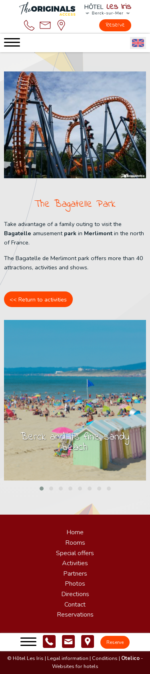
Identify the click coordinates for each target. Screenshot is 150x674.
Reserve (115, 25)
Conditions (105, 658)
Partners (75, 573)
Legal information (67, 658)
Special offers (75, 553)
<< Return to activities (38, 299)
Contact (75, 604)
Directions (75, 594)
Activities (75, 563)
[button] (41, 489)
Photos (75, 583)
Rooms (75, 542)
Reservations (75, 614)
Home (75, 532)
